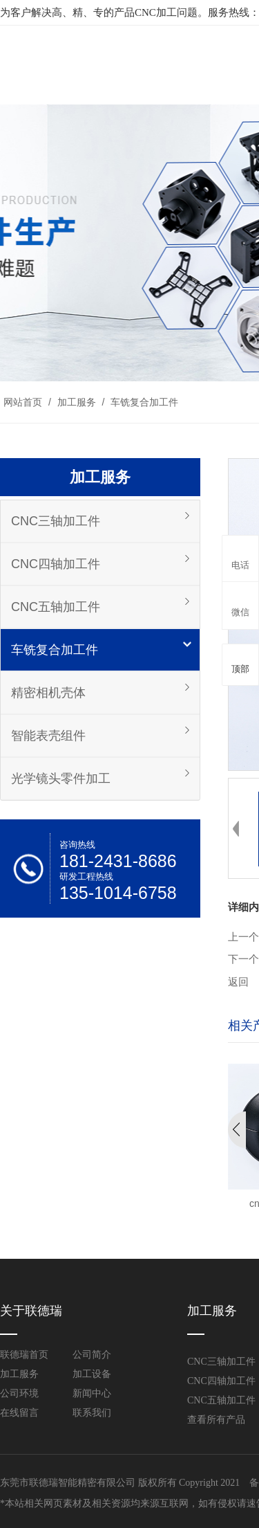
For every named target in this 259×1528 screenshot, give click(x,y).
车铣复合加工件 (143, 402)
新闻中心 (92, 1393)
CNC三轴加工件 (55, 521)
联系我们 (92, 1413)
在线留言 (19, 1413)
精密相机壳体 (48, 693)
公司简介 (92, 1354)
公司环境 (19, 1393)
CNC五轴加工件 (55, 607)
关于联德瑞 (31, 1311)
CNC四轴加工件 (55, 564)
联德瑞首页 (24, 1354)
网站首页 (22, 402)
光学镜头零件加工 (61, 778)
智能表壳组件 (48, 736)
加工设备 (92, 1374)
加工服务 (77, 402)
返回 (238, 982)
